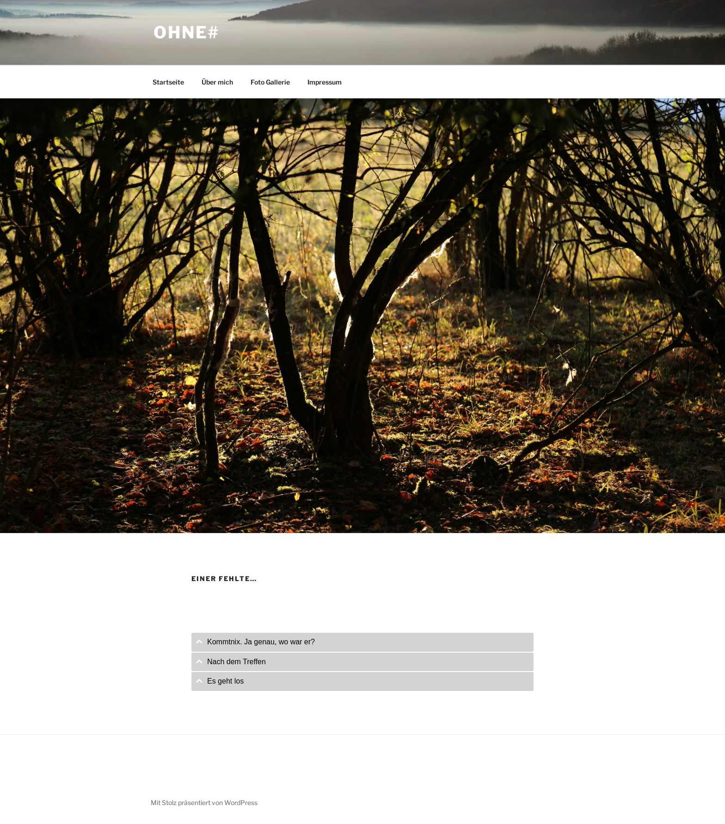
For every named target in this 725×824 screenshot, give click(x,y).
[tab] (362, 642)
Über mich (217, 82)
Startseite (168, 82)
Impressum (324, 82)
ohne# (186, 32)
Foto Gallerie (270, 82)
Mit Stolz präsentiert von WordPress (204, 802)
